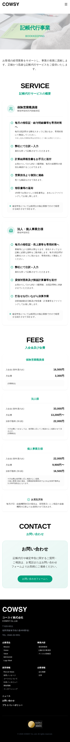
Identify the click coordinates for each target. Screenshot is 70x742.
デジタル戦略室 (45, 654)
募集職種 (7, 686)
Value (6, 654)
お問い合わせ (8, 700)
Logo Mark (8, 661)
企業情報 (41, 667)
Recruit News (9, 672)
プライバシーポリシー (12, 705)
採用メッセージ (10, 675)
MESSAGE (8, 657)
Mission (7, 647)
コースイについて (11, 679)
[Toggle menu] (66, 4)
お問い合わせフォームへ (35, 579)
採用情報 (6, 667)
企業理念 (6, 642)
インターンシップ (11, 689)
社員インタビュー (11, 682)
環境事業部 (43, 647)
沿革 (40, 675)
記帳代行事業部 (45, 650)
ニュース (6, 696)
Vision (6, 650)
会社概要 (42, 672)
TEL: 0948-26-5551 (11, 635)
